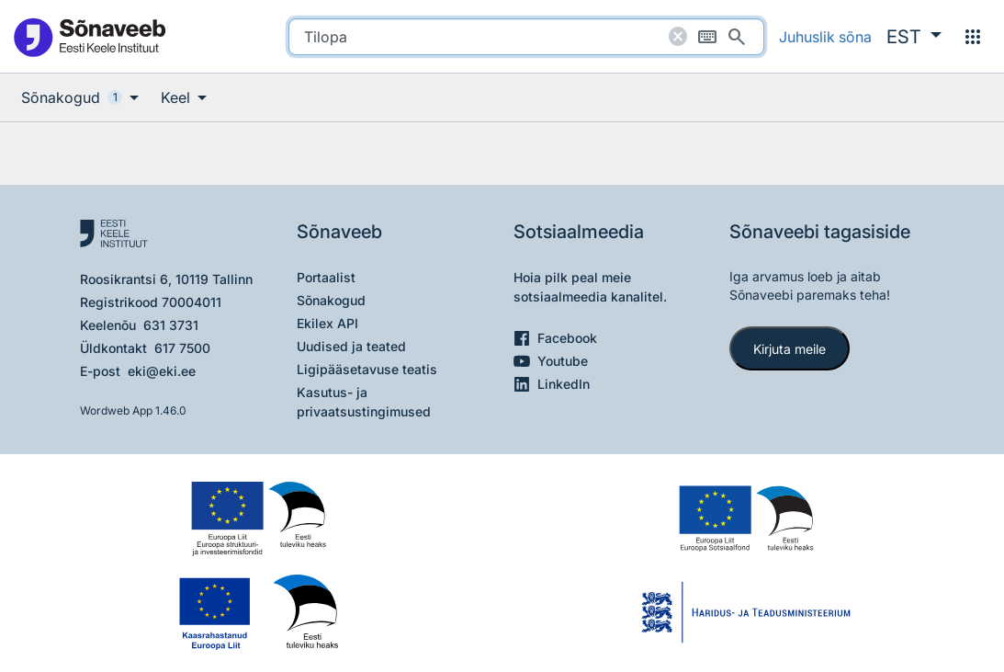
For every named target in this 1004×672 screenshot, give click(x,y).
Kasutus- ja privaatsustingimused (364, 401)
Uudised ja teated (351, 346)
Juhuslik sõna (825, 37)
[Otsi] (737, 37)
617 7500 (182, 348)
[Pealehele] (89, 36)
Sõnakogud (331, 300)
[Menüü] (972, 36)
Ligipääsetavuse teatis (367, 369)
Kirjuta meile (789, 349)
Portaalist (326, 277)
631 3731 (170, 325)
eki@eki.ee (162, 371)
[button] (914, 37)
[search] (526, 36)
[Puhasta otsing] (678, 37)
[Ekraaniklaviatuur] (707, 37)
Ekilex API (327, 323)
